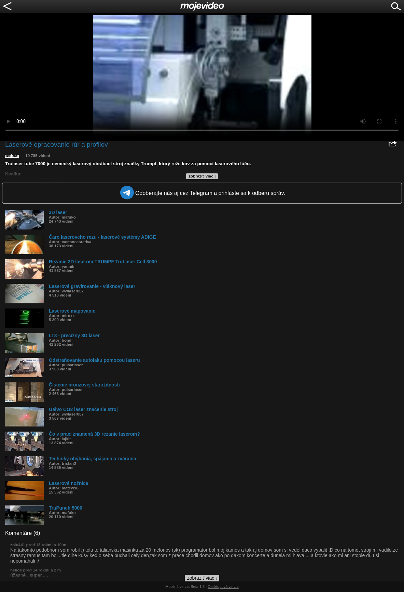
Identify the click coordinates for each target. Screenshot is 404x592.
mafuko (12, 156)
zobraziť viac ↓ (203, 176)
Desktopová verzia (223, 586)
